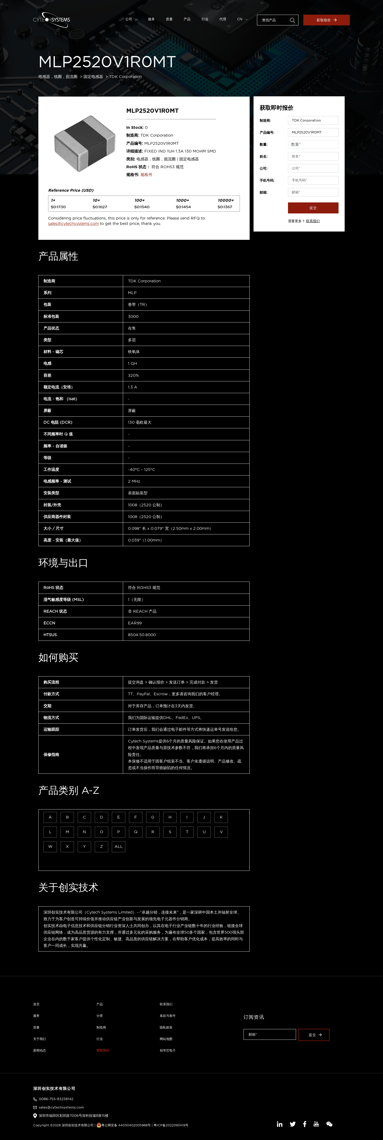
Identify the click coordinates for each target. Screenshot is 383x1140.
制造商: (265, 120)
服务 (151, 19)
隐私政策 (166, 1027)
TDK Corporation (125, 76)
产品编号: (267, 132)
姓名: (263, 156)
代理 (222, 19)
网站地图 (166, 1038)
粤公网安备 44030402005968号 (123, 1125)
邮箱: (263, 192)
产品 (187, 19)
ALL (119, 846)
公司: (263, 168)
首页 (36, 1004)
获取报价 (327, 20)
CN (242, 19)
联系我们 (313, 221)
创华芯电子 (168, 1050)
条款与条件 (168, 1015)
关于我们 (39, 1038)
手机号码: (267, 180)
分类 (99, 1015)
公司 (131, 19)
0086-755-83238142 (56, 1099)
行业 (205, 19)
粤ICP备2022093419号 (171, 1125)
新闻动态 (39, 1050)
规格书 (146, 174)
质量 (169, 19)
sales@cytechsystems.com (73, 223)
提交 (313, 208)
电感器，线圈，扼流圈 (57, 76)
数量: (263, 144)
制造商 (101, 1027)
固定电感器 (93, 76)
